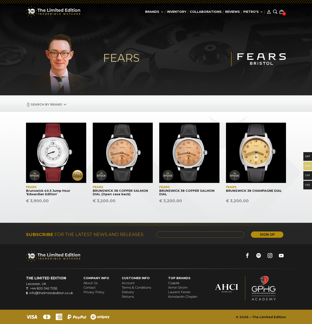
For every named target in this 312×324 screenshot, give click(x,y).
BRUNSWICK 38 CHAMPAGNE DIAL (254, 191)
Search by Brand (46, 104)
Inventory (176, 12)
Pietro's (253, 12)
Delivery (128, 292)
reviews (232, 12)
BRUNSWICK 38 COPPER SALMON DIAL (186, 192)
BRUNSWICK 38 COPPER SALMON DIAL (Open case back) (120, 192)
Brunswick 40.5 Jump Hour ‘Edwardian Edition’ (48, 192)
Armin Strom (178, 288)
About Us (90, 283)
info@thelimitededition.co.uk (51, 293)
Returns (128, 297)
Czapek (173, 283)
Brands (154, 12)
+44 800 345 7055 (43, 288)
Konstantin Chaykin (182, 297)
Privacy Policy (93, 292)
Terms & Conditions (136, 288)
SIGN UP (267, 235)
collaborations (206, 12)
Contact (89, 288)
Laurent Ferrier (179, 292)
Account (128, 283)
